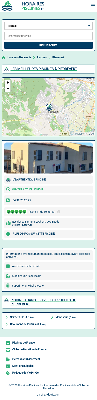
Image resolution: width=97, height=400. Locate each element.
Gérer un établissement (26, 359)
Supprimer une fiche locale (28, 285)
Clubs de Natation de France (29, 349)
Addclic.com (52, 394)
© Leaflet (79, 133)
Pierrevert (58, 57)
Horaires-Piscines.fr (19, 57)
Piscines (42, 57)
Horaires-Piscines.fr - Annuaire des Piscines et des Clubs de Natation (53, 387)
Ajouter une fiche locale (26, 266)
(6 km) (66, 317)
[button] (49, 107)
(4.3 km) (22, 317)
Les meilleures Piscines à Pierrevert (43, 69)
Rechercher (48, 45)
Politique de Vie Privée (25, 372)
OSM (91, 133)
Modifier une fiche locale (26, 275)
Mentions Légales (22, 365)
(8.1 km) (28, 324)
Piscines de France (23, 342)
